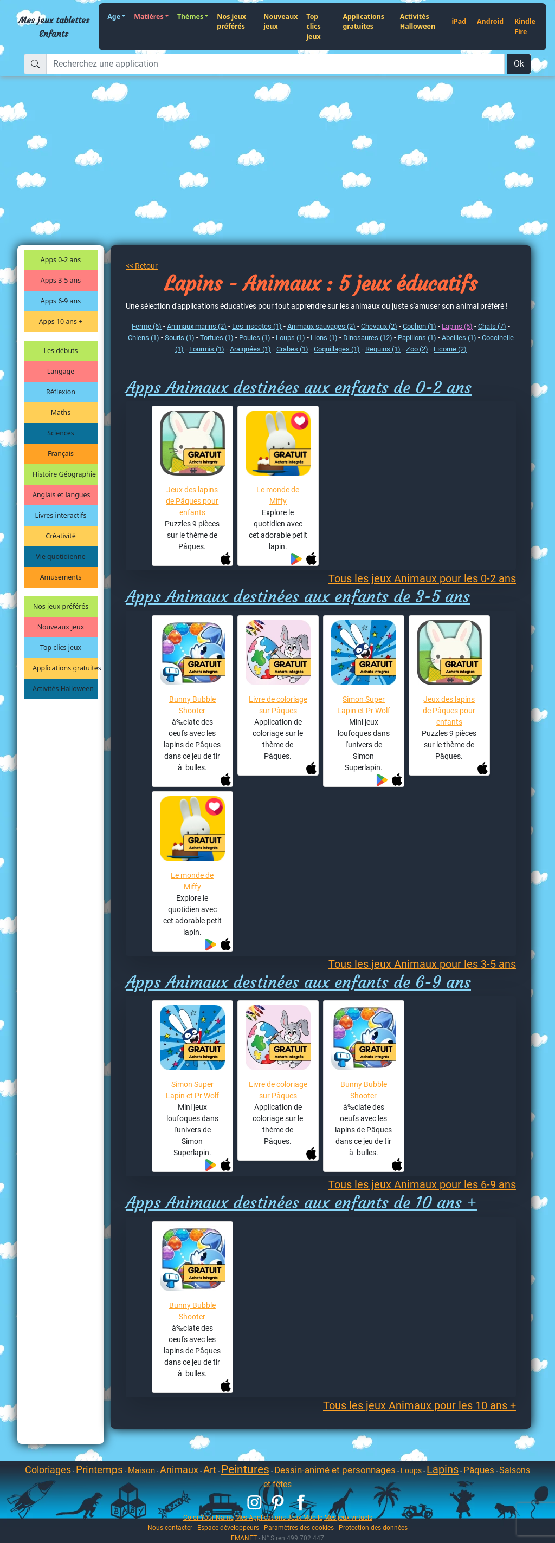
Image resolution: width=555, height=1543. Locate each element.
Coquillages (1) (337, 349)
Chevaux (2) (379, 326)
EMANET (244, 1538)
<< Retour (142, 266)
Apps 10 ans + (61, 321)
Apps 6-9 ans (61, 300)
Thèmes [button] (190, 16)
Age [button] (113, 16)
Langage (60, 371)
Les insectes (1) (257, 326)
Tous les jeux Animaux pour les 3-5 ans (422, 964)
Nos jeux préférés (231, 21)
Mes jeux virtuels (348, 1517)
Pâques (478, 1469)
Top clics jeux (313, 26)
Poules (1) (254, 338)
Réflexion (60, 391)
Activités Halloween (417, 21)
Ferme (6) (147, 326)
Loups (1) (290, 338)
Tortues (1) (217, 338)
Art (209, 1469)
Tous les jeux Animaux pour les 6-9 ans (422, 1184)
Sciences (60, 433)
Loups (411, 1470)
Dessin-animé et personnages (335, 1469)
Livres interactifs (61, 515)
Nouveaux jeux (280, 21)
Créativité (60, 536)
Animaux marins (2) (197, 326)
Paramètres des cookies (299, 1528)
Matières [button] (149, 16)
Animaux (179, 1469)
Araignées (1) (250, 349)
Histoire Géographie (64, 474)
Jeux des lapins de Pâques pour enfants (192, 501)
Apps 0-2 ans (61, 259)
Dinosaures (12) (367, 338)
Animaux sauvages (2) (321, 326)
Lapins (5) (457, 326)
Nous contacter (169, 1528)
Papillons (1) (417, 338)
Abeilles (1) (459, 338)
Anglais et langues (61, 494)
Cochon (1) (419, 326)
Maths (60, 412)
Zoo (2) (417, 349)
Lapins (443, 1469)
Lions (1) (324, 338)
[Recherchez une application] (275, 64)
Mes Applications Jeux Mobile (278, 1517)
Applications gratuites (363, 21)
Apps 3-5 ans (61, 280)
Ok (519, 63)
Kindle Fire (524, 26)
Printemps (99, 1469)
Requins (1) (383, 349)
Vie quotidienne (60, 556)
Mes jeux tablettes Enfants (53, 26)
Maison (141, 1470)
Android (490, 21)
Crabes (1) (292, 349)
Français (61, 453)
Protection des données (373, 1528)
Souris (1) (180, 338)
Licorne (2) (450, 349)
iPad (458, 21)
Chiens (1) (143, 338)
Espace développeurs (228, 1528)
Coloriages (48, 1469)
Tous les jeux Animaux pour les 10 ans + (419, 1405)
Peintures (245, 1469)
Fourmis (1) (206, 349)
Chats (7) (492, 326)
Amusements (61, 577)
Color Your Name (208, 1517)
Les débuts (61, 350)
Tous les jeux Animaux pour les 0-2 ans (422, 578)
